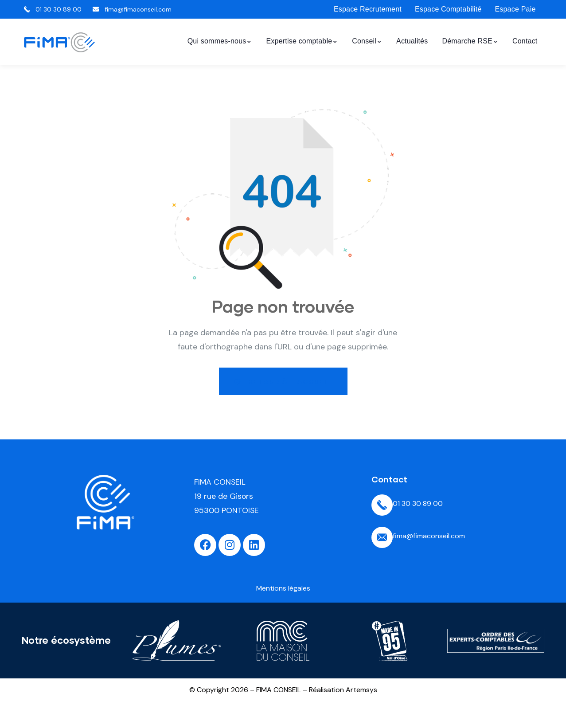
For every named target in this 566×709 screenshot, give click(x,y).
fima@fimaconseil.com (429, 536)
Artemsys (361, 689)
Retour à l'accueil (283, 381)
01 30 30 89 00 (418, 503)
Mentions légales (283, 588)
